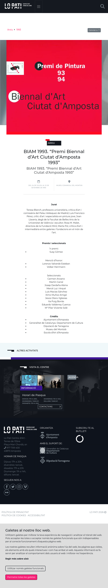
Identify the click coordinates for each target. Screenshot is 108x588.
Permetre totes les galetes (21, 577)
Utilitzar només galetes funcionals (25, 568)
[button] (102, 6)
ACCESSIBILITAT (36, 515)
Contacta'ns (50, 406)
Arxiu (10, 29)
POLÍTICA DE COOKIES (14, 515)
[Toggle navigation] (38, 6)
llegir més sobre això (17, 558)
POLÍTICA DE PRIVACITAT (15, 512)
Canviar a (93, 30)
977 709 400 (12, 447)
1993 (18, 29)
